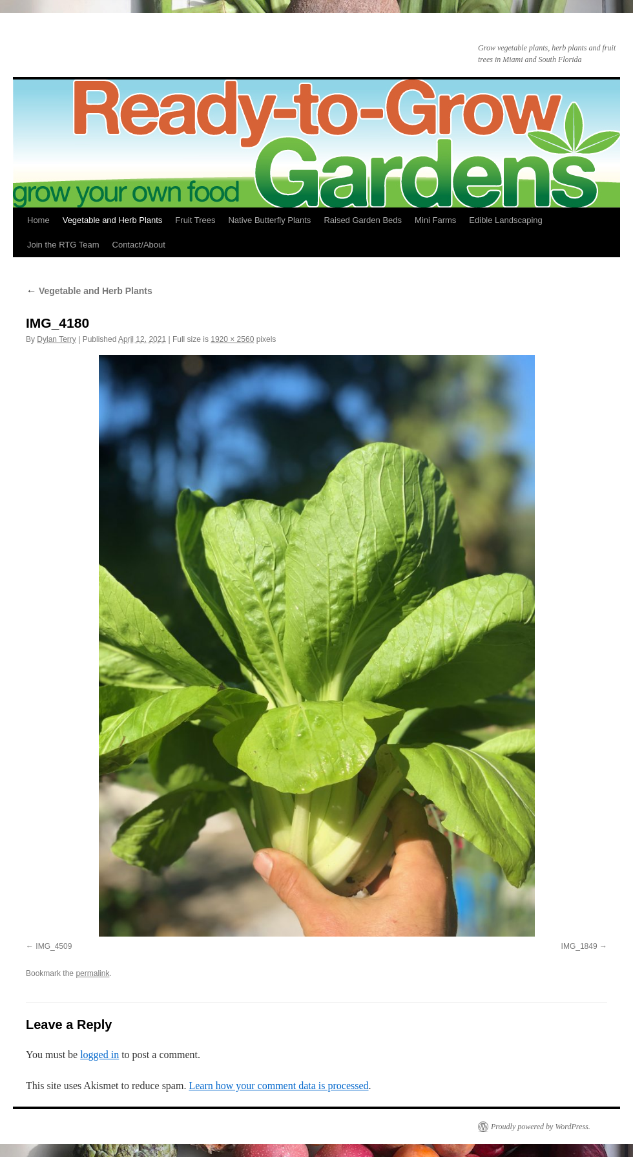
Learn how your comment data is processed (278, 1085)
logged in (99, 1054)
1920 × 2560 (232, 339)
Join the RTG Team (63, 244)
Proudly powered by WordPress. (540, 1126)
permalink (92, 973)
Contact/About (138, 244)
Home (38, 220)
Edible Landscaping (505, 220)
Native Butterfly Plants (269, 220)
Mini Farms (435, 220)
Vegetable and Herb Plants (113, 220)
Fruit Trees (195, 220)
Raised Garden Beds (363, 220)
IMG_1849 (579, 946)
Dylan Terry (56, 339)
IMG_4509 (54, 946)
